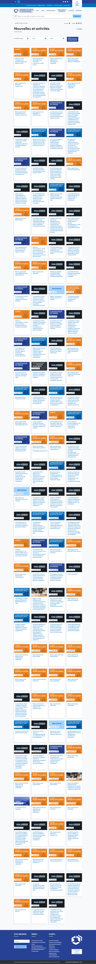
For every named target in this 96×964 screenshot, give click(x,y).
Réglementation (41, 5)
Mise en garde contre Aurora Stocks (55, 783)
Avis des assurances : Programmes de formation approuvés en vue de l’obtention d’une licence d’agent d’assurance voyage (56, 475)
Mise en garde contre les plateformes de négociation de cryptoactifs (56, 61)
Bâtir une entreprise (54, 951)
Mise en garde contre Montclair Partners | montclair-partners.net (21, 113)
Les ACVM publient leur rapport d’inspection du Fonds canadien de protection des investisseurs (74, 197)
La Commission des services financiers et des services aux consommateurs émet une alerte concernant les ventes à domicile (39, 553)
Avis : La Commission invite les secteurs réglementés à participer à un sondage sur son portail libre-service (56, 525)
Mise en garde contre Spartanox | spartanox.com (55, 833)
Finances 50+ (66, 5)
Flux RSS (79, 29)
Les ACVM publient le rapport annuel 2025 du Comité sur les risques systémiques (56, 350)
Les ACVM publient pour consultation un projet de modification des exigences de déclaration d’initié (56, 250)
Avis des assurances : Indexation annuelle (20, 397)
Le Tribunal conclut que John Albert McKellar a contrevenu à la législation (73, 298)
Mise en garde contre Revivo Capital (38, 655)
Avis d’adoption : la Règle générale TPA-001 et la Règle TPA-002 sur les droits (21, 601)
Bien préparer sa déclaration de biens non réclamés (21, 499)
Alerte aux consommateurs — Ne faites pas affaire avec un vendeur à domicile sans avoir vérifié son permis (21, 552)
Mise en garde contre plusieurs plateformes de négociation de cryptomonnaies (39, 706)
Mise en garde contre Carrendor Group (73, 680)
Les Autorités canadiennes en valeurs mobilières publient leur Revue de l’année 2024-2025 (39, 887)
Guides (42, 10)
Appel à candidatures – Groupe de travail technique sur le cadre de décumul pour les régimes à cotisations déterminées (74, 786)
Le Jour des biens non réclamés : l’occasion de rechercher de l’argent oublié (21, 375)
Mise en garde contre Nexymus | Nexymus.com (74, 168)
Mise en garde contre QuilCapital (20, 884)
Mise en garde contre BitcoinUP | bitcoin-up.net (74, 550)
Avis (81, 962)
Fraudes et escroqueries (55, 942)
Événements (50, 5)
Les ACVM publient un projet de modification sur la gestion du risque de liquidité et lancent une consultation (74, 501)
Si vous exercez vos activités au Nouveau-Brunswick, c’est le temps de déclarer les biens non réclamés (39, 425)
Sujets (37, 10)
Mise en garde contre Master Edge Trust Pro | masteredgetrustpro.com (21, 423)
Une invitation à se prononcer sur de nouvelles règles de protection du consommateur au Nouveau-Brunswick (20, 351)
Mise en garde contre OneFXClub (73, 808)
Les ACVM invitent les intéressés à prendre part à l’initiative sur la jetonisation (74, 274)
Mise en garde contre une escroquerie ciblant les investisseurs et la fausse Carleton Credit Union (56, 424)
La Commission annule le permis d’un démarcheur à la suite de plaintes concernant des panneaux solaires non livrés (56, 115)
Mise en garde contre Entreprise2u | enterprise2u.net (20, 575)
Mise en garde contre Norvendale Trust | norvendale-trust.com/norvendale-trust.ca (38, 61)
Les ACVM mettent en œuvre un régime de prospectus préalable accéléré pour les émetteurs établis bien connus (73, 835)
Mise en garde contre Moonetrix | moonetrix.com (20, 84)
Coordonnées (78, 10)
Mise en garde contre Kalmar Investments (73, 655)
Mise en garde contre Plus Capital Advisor (56, 655)
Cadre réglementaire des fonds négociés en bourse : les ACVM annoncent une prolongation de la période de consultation (74, 627)
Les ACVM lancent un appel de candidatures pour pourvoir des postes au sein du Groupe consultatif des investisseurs (39, 835)
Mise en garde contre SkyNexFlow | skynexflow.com (38, 113)
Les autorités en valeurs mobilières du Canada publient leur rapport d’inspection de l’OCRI (39, 912)
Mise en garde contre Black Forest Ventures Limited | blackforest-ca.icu (73, 350)
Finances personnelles (55, 944)
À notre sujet (71, 10)
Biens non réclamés (54, 956)
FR (18, 1)
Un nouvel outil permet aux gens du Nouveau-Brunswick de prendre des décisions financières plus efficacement (21, 171)
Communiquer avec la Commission (77, 951)
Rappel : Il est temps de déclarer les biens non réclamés (56, 297)
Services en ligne (58, 5)
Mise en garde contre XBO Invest (55, 704)
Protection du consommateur (53, 954)
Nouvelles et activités (31, 5)
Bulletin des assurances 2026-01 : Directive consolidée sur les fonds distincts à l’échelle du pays (56, 197)
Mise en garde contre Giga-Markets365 (20, 680)
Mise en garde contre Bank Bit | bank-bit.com (73, 860)
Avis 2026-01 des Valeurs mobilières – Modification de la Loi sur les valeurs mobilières (39, 375)
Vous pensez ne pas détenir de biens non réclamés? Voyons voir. (56, 732)
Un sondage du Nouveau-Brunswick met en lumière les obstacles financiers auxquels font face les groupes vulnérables (56, 577)
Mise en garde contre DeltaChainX (73, 704)
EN (15, 1)
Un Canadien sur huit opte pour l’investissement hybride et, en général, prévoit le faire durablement (39, 734)
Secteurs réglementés (50, 10)
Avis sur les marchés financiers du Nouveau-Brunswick (56, 551)
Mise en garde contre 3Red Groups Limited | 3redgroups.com (55, 447)
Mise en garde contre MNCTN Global (20, 219)
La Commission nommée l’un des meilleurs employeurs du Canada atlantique (21, 298)
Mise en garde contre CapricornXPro (38, 783)
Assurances (52, 948)
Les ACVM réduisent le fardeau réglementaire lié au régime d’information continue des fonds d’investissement (39, 400)
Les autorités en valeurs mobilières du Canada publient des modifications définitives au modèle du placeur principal (21, 143)
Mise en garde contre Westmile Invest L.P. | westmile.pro (38, 861)
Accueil (16, 23)
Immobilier (51, 946)
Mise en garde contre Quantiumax (73, 756)
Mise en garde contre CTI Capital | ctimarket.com (56, 860)
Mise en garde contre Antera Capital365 (55, 680)
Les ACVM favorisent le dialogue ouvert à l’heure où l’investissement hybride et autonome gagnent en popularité (39, 577)
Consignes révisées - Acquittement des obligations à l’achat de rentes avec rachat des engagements (21, 627)
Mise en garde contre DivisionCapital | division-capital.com (74, 374)
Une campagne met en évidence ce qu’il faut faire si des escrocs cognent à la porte (21, 249)
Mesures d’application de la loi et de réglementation (62, 10)
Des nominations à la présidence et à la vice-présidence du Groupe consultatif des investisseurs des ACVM (56, 887)
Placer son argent (54, 940)
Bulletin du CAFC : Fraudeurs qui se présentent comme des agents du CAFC (21, 61)
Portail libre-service (77, 4)
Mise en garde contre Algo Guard (38, 272)
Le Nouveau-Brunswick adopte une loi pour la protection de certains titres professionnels (21, 448)
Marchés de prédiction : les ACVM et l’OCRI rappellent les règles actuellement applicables (56, 274)
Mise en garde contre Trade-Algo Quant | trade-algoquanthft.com (21, 273)
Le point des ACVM (72, 574)
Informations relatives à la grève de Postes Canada (21, 731)
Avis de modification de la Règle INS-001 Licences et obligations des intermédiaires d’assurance (74, 734)
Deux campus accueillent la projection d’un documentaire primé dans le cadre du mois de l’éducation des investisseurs (56, 759)
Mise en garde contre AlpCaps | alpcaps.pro (73, 599)
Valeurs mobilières (54, 949)
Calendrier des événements (38, 942)
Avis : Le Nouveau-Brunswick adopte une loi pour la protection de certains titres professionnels (74, 425)
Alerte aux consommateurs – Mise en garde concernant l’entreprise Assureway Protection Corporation (21, 324)
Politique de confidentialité (72, 962)
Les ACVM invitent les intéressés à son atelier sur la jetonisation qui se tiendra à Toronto (39, 170)
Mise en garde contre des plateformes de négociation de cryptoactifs (21, 657)
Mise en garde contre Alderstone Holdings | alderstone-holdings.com (74, 60)
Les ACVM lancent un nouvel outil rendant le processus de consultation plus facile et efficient (21, 524)
